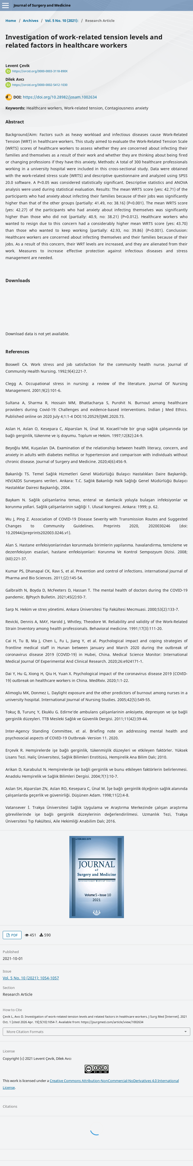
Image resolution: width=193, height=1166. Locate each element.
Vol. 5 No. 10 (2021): (61, 20)
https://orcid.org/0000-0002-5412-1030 (39, 85)
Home (10, 20)
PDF (14, 935)
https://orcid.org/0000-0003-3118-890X (39, 71)
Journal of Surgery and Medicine (42, 5)
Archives (30, 20)
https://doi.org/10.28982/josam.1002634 (60, 97)
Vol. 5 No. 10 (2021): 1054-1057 (31, 977)
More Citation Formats (25, 1031)
